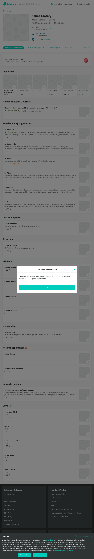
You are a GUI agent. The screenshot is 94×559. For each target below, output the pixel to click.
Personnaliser (24, 555)
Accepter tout (39, 555)
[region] (47, 546)
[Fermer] (74, 269)
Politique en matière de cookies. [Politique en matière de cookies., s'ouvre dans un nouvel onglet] (63, 551)
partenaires (49, 540)
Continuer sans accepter (83, 536)
